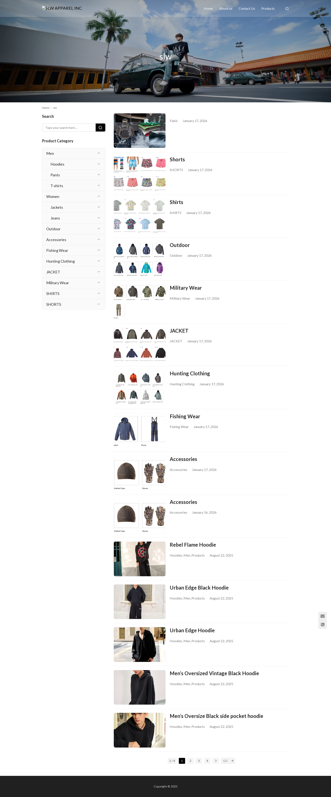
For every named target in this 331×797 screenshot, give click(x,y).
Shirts (176, 203)
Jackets (56, 207)
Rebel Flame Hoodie (193, 548)
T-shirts (56, 185)
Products (268, 8)
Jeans (55, 218)
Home (208, 8)
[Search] (287, 8)
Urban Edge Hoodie (192, 635)
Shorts (177, 159)
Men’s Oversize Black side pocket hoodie (216, 721)
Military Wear (186, 289)
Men (186, 559)
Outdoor (180, 246)
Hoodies (176, 559)
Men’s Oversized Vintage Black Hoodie (214, 678)
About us (225, 8)
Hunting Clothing (190, 376)
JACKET (179, 332)
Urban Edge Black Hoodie (199, 592)
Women (52, 196)
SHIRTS (175, 213)
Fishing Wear (185, 419)
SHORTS (176, 170)
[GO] (232, 767)
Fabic (174, 121)
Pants (55, 175)
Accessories (183, 462)
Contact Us (247, 8)
